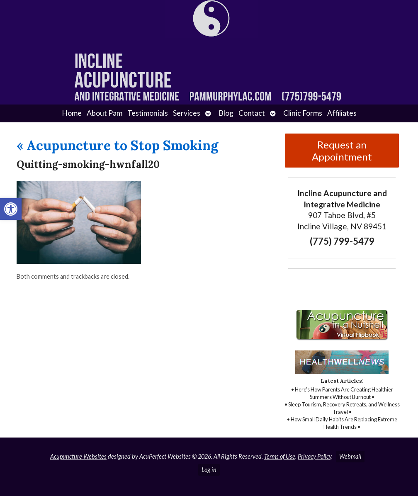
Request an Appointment (342, 151)
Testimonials (147, 113)
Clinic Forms (302, 113)
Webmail (350, 456)
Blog (226, 113)
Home (72, 113)
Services (186, 113)
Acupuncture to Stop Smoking (117, 145)
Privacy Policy (314, 456)
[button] (11, 209)
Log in (209, 469)
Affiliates (342, 113)
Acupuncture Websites (78, 456)
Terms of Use (279, 456)
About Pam (104, 113)
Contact (251, 113)
